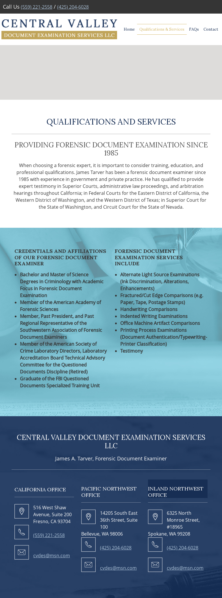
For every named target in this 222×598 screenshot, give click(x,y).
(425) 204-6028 (73, 7)
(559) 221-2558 (36, 7)
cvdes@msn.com (51, 555)
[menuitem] (129, 29)
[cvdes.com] (59, 29)
